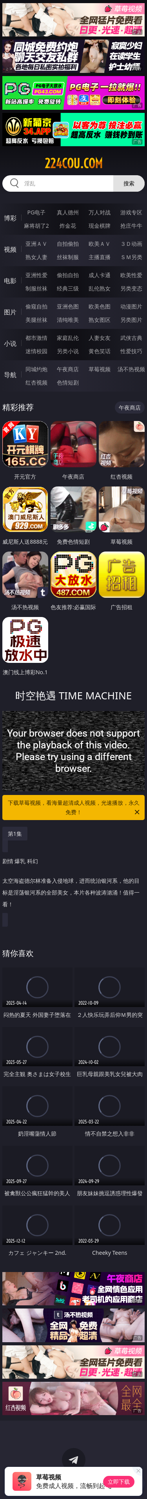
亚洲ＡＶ (36, 243)
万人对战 (100, 212)
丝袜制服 (68, 257)
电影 (10, 280)
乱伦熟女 (100, 288)
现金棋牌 (100, 225)
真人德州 (68, 212)
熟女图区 (100, 319)
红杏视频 (36, 382)
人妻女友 (100, 337)
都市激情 (36, 337)
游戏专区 (131, 212)
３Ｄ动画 (131, 243)
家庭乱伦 (68, 337)
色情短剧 (68, 382)
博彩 (10, 218)
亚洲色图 (68, 306)
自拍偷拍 (68, 243)
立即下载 (119, 1481)
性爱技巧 (131, 351)
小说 (10, 343)
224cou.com (74, 163)
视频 (10, 249)
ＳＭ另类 (131, 257)
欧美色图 (100, 306)
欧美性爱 (131, 275)
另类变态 (131, 288)
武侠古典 (131, 337)
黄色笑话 (100, 351)
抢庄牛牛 (131, 225)
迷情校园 (36, 351)
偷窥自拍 (36, 306)
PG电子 (36, 212)
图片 (10, 312)
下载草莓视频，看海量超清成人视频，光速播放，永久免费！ (74, 808)
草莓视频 (100, 369)
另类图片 (131, 319)
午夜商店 (68, 369)
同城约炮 (36, 369)
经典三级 (68, 288)
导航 (10, 374)
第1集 (15, 833)
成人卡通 (100, 275)
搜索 (128, 183)
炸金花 (68, 225)
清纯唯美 (68, 319)
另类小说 (68, 351)
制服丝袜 (36, 288)
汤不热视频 (131, 369)
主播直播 (100, 257)
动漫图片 (131, 306)
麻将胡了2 (36, 225)
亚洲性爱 (36, 275)
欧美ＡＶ (100, 243)
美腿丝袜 (36, 319)
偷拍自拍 (68, 275)
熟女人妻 (36, 257)
